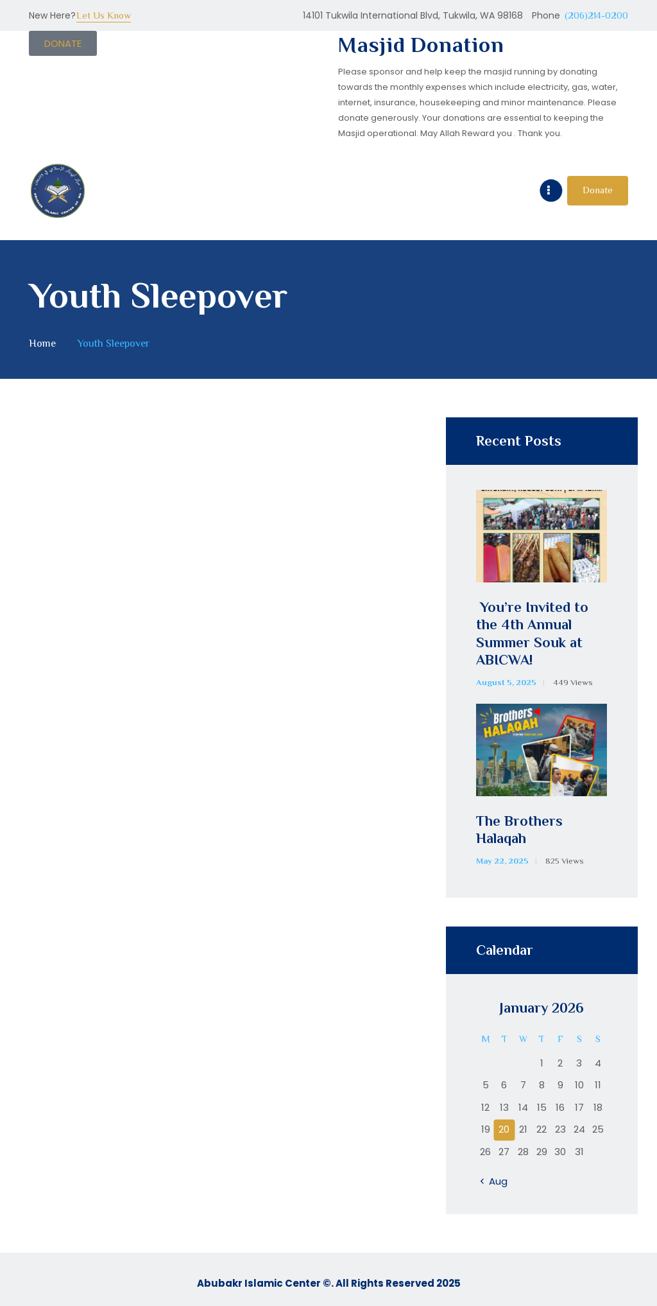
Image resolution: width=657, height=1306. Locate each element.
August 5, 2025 (506, 682)
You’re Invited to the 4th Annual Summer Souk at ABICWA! (532, 633)
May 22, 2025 (502, 861)
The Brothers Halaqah (519, 830)
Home (42, 343)
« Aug (495, 1181)
